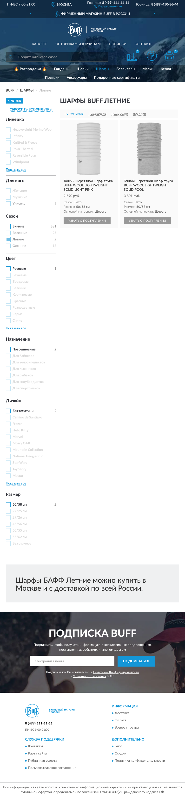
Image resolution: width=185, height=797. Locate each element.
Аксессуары (77, 78)
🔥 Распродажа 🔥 (30, 69)
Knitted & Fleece (25, 142)
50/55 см (20, 530)
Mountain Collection (28, 450)
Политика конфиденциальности (140, 761)
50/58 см (20, 504)
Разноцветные (24, 307)
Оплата (120, 720)
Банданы (61, 69)
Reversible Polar (24, 155)
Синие (17, 320)
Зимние (18, 226)
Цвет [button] (11, 259)
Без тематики (23, 411)
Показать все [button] (16, 170)
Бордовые (20, 281)
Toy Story (19, 469)
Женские (20, 190)
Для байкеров (23, 356)
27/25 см (20, 511)
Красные (19, 301)
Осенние (19, 246)
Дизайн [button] (13, 401)
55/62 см (20, 537)
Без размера (22, 543)
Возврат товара (127, 728)
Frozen (17, 424)
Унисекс (19, 203)
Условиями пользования (89, 676)
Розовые (19, 268)
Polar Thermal (23, 149)
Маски (147, 69)
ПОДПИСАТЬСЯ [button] (136, 661)
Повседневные (24, 349)
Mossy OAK (21, 443)
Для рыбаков (23, 375)
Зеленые (19, 288)
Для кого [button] (15, 181)
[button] (108, 6)
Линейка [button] (15, 119)
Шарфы (102, 69)
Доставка (122, 713)
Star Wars (20, 463)
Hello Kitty (20, 430)
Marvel (18, 437)
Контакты (144, 44)
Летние (18, 239)
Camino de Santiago (27, 417)
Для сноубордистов (28, 382)
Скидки (120, 753)
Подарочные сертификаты (117, 78)
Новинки (117, 44)
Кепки (166, 69)
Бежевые (19, 275)
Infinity (18, 136)
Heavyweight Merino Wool (32, 129)
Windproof (21, 162)
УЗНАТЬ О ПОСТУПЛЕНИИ (87, 220)
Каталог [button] (39, 44)
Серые (17, 314)
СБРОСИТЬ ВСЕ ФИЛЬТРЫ (31, 109)
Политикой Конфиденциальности (116, 672)
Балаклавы (125, 69)
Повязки (52, 78)
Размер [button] (13, 494)
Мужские (20, 197)
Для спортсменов (26, 388)
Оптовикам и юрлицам (78, 44)
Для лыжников (24, 369)
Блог (118, 746)
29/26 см (20, 517)
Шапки (83, 69)
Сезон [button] (12, 216)
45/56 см (20, 524)
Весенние (20, 233)
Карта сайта (37, 753)
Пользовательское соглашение (52, 768)
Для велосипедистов (29, 362)
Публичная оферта (42, 761)
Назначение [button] (18, 339)
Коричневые (22, 294)
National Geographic (28, 456)
